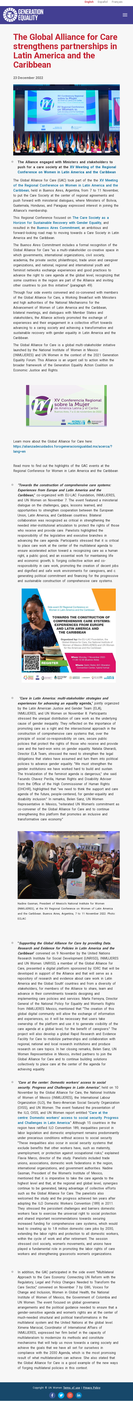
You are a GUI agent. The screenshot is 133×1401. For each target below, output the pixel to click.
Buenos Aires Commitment (58, 228)
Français (117, 1)
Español (103, 1)
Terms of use (71, 1387)
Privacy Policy (91, 1387)
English (89, 1)
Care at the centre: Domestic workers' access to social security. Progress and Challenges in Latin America (68, 1118)
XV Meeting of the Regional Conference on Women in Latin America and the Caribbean (65, 185)
